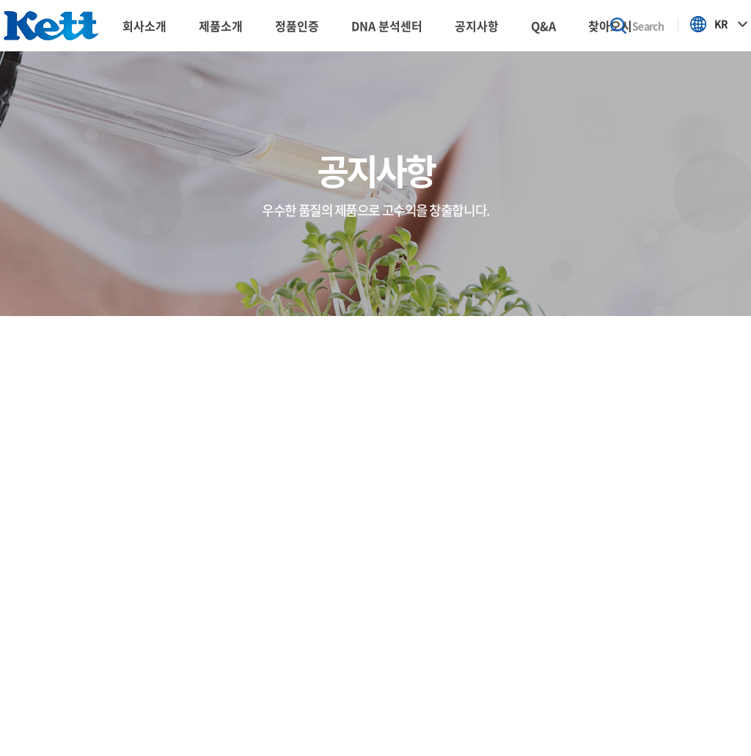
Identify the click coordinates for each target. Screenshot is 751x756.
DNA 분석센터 (386, 25)
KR (721, 23)
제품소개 (221, 25)
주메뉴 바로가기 (0, 0)
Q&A (543, 25)
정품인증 (297, 25)
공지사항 (477, 25)
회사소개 (144, 25)
